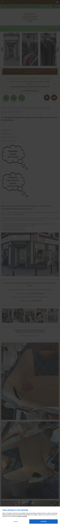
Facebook (24, 516)
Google (19, 516)
